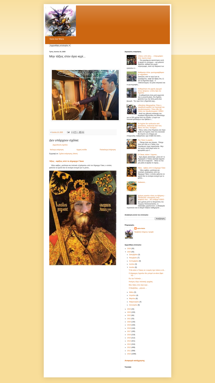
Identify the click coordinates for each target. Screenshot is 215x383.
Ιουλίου (132, 264)
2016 (129, 335)
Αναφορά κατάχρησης (135, 360)
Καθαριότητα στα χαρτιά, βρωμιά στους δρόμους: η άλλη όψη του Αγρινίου (150, 91)
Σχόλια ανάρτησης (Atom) (68, 154)
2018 (129, 328)
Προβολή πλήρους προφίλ (144, 232)
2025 (129, 252)
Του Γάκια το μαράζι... (146, 140)
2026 (129, 248)
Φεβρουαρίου (134, 302)
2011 (129, 351)
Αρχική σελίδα (82, 150)
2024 (129, 309)
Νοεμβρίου (133, 258)
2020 (129, 322)
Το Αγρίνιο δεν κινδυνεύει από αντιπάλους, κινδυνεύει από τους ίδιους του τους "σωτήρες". (150, 126)
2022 (129, 315)
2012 (129, 347)
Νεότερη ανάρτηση (56, 150)
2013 (129, 344)
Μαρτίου (132, 298)
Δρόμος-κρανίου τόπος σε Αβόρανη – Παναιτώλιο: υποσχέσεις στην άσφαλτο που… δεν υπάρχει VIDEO (151, 198)
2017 (129, 331)
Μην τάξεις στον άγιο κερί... (138, 285)
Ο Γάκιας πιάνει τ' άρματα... (148, 155)
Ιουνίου (132, 267)
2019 (129, 325)
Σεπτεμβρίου (134, 261)
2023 (129, 312)
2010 (129, 354)
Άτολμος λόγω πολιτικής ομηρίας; (141, 282)
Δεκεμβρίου (133, 255)
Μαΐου (131, 292)
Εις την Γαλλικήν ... (136, 278)
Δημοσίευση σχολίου (60, 145)
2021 (129, 319)
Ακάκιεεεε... (142, 182)
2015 (129, 338)
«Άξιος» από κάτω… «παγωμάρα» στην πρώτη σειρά (150, 57)
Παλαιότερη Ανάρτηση (108, 150)
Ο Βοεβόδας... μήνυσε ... (138, 288)
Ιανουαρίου (133, 305)
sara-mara (141, 228)
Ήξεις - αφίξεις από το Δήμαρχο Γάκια (66, 161)
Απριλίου (132, 295)
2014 (129, 341)
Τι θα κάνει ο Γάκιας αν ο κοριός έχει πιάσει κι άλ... (147, 270)
